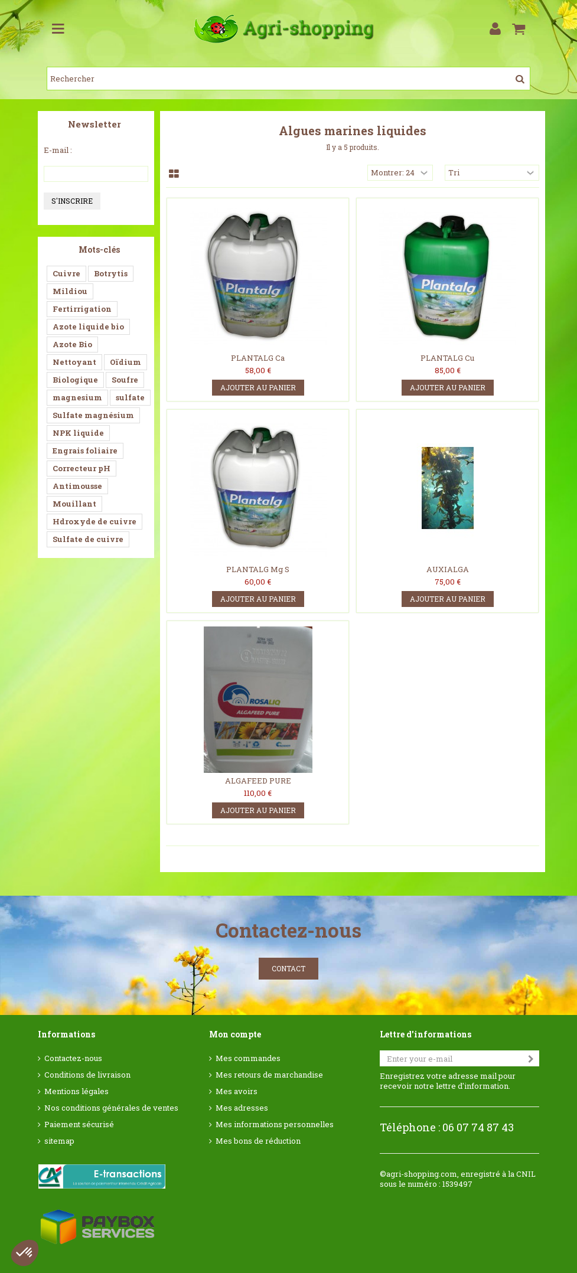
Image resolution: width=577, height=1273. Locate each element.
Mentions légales (76, 1091)
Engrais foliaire (85, 450)
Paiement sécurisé (79, 1124)
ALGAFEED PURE (258, 780)
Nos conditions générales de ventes (111, 1108)
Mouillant (74, 503)
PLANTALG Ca (258, 357)
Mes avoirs (236, 1091)
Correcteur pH (81, 468)
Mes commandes (248, 1058)
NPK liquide (78, 432)
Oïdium (125, 362)
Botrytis (111, 273)
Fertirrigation (82, 308)
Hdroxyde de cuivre (94, 521)
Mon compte (235, 1034)
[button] (25, 1253)
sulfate (130, 397)
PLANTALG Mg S (257, 569)
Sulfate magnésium (93, 415)
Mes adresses (242, 1108)
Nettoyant (74, 362)
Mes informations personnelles (275, 1124)
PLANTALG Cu (447, 357)
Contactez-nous (73, 1058)
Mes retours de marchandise (269, 1075)
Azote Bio (72, 344)
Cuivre (66, 273)
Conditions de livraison (87, 1075)
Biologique (75, 379)
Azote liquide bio (88, 326)
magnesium (77, 397)
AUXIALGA (447, 569)
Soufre (125, 379)
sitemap (59, 1141)
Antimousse (77, 486)
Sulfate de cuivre (88, 539)
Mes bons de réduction (258, 1141)
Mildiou (70, 291)
